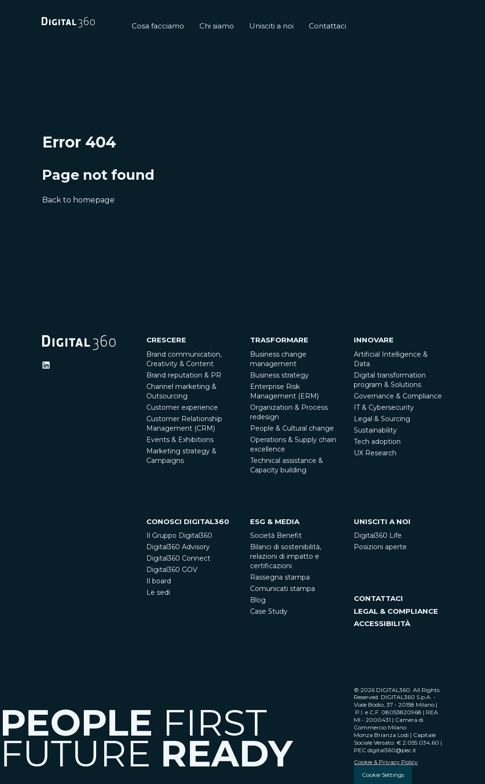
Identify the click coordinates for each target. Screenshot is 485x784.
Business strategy (279, 375)
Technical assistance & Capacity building (286, 465)
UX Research (375, 453)
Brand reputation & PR (183, 375)
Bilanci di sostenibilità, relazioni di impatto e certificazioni (285, 556)
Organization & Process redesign (289, 412)
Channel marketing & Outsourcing (181, 391)
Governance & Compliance (398, 396)
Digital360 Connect (178, 558)
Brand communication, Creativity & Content (184, 359)
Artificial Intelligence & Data (391, 359)
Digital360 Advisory (178, 547)
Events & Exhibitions (180, 439)
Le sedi (158, 592)
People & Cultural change (292, 428)
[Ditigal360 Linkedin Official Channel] (46, 365)
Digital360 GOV (172, 569)
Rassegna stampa (280, 577)
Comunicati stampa (282, 588)
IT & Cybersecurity (384, 407)
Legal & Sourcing (382, 419)
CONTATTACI (378, 598)
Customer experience (182, 407)
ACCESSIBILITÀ (382, 623)
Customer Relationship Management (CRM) (184, 424)
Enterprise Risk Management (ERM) (284, 391)
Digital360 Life (378, 535)
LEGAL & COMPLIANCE (396, 611)
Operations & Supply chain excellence (293, 444)
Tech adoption (377, 441)
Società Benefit (276, 535)
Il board (158, 581)
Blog (258, 600)
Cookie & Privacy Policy (386, 762)
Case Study (268, 611)
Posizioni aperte (380, 547)
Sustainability (375, 430)
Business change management (278, 359)
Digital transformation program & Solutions (390, 380)
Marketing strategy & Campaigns (181, 456)
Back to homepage (78, 200)
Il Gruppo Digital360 (179, 535)
